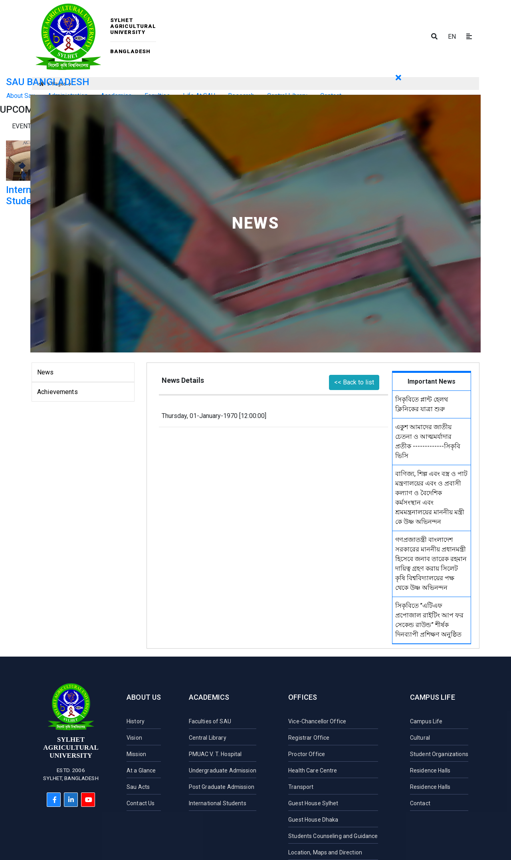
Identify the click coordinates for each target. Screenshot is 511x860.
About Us (144, 697)
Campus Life (432, 697)
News (45, 372)
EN (452, 36)
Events (23, 126)
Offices (302, 697)
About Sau (20, 96)
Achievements (57, 392)
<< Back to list (354, 382)
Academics (209, 697)
